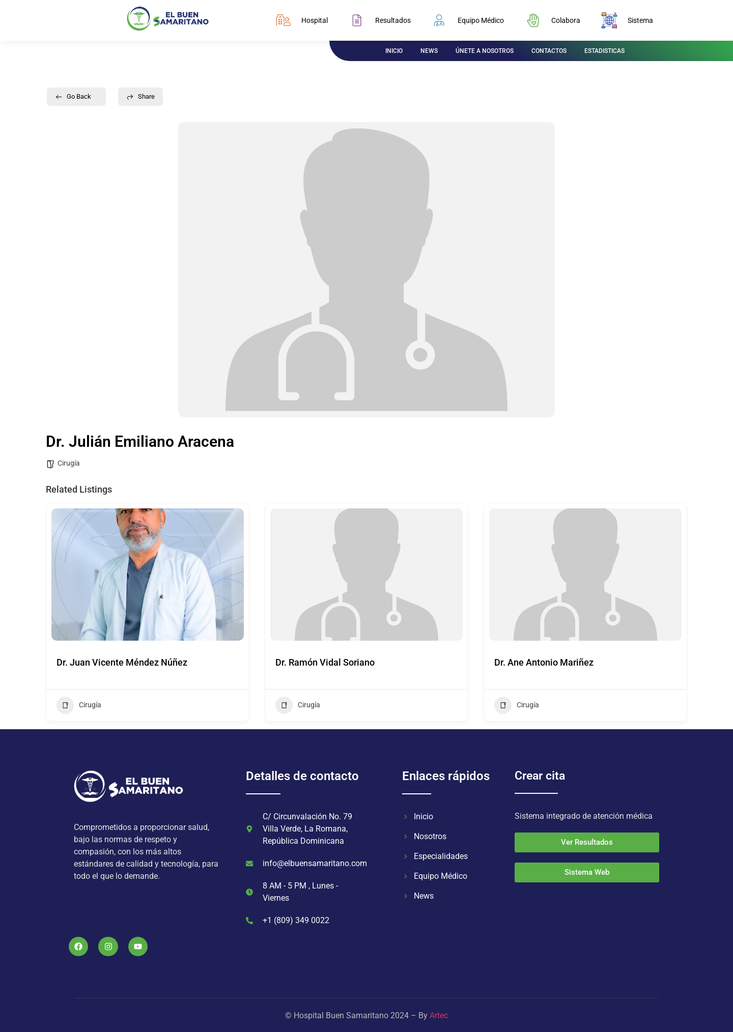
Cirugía (69, 463)
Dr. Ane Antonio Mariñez (544, 662)
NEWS (429, 50)
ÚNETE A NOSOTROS (485, 50)
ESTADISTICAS (604, 50)
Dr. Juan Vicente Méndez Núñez (122, 662)
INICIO (394, 50)
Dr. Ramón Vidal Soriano (325, 662)
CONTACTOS (549, 50)
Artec (439, 1015)
